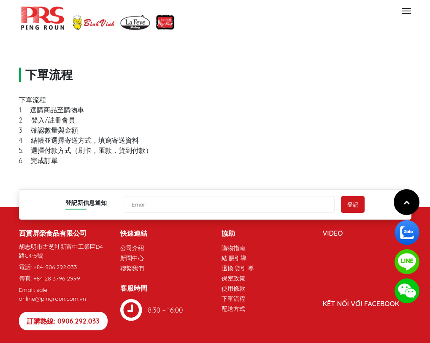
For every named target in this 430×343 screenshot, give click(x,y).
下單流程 (233, 298)
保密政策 (233, 278)
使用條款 (233, 288)
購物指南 (233, 248)
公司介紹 (132, 248)
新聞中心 (132, 258)
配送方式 (233, 309)
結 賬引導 (234, 258)
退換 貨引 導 (238, 268)
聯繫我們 (132, 268)
